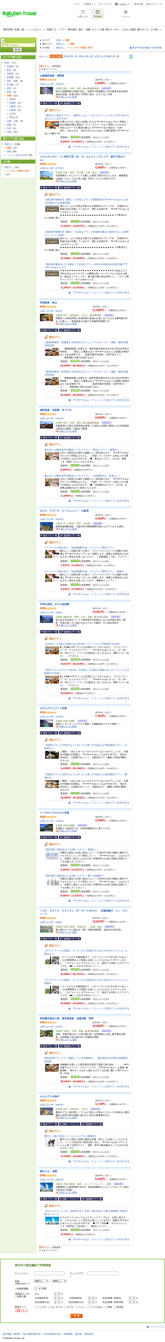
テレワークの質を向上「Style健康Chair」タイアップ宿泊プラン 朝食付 (84, 571)
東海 (9, 92)
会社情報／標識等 (11, 1334)
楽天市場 (138, 4)
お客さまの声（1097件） (52, 84)
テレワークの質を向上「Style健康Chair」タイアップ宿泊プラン (79, 547)
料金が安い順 (71, 56)
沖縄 (9, 132)
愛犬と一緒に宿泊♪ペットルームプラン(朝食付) (70, 1136)
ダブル (70, 1307)
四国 (9, 124)
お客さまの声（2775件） (52, 168)
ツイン (81, 1307)
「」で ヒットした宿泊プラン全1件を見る (100, 146)
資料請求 (88, 1334)
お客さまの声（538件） (52, 612)
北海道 (10, 66)
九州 (9, 128)
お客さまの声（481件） (52, 311)
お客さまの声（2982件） (52, 1179)
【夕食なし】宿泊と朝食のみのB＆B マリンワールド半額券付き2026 (81, 643)
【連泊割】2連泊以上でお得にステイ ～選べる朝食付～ (74, 875)
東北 (9, 70)
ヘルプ (76, 4)
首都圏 (10, 77)
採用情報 (68, 1334)
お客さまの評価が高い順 (106, 56)
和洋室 (120, 1307)
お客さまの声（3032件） (52, 519)
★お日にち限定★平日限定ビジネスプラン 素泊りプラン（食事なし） (83, 449)
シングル (42, 1307)
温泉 (9, 151)
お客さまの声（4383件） (52, 1104)
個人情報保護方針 (32, 1334)
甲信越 (10, 84)
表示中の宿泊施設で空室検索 (147, 47)
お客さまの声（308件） (52, 922)
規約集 (78, 1334)
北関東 (10, 73)
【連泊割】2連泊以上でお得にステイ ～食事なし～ (72, 849)
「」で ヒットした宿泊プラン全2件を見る (100, 400)
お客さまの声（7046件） (52, 821)
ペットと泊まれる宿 (17, 155)
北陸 (9, 88)
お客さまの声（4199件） (52, 716)
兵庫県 (12, 110)
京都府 (12, 102)
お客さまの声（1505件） (52, 418)
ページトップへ (157, 1327)
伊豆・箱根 (12, 81)
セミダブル (56, 1307)
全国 (58, 40)
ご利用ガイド (89, 4)
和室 (110, 1307)
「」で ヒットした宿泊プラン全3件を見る (100, 292)
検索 (76, 1316)
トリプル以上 (96, 1307)
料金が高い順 (86, 56)
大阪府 (12, 106)
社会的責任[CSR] (52, 1334)
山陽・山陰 (12, 121)
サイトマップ (105, 4)
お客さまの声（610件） (52, 1026)
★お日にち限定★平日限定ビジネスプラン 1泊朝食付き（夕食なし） (82, 475)
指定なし (60, 44)
